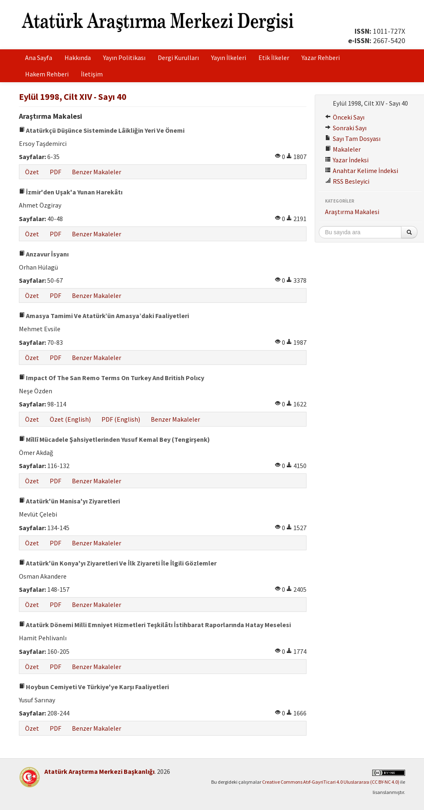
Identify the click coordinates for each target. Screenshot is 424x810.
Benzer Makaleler (96, 172)
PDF (55, 172)
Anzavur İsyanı (44, 254)
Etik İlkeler (273, 57)
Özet (32, 172)
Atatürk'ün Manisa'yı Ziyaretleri (69, 501)
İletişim (92, 74)
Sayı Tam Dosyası (352, 138)
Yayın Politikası (124, 57)
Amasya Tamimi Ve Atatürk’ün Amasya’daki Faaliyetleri (104, 316)
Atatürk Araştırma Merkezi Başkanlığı (99, 771)
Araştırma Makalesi (352, 212)
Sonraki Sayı (345, 128)
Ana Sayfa (38, 57)
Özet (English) (70, 419)
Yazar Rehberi (321, 57)
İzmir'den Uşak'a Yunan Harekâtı (70, 192)
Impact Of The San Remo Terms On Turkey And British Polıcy (111, 378)
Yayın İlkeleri (228, 57)
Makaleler (343, 149)
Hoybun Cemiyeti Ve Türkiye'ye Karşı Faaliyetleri (94, 687)
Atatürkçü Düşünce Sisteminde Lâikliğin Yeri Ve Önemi (101, 130)
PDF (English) (120, 419)
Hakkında (78, 57)
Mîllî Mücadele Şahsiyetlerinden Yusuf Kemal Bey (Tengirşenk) (114, 439)
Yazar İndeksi (347, 160)
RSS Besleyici (347, 181)
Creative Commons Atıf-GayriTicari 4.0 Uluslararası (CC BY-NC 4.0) (330, 782)
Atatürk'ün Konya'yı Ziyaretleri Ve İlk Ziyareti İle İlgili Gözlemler (118, 563)
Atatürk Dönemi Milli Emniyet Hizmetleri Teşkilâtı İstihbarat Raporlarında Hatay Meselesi (155, 625)
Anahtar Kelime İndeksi (361, 170)
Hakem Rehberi (47, 74)
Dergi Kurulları (178, 57)
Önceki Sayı (344, 117)
